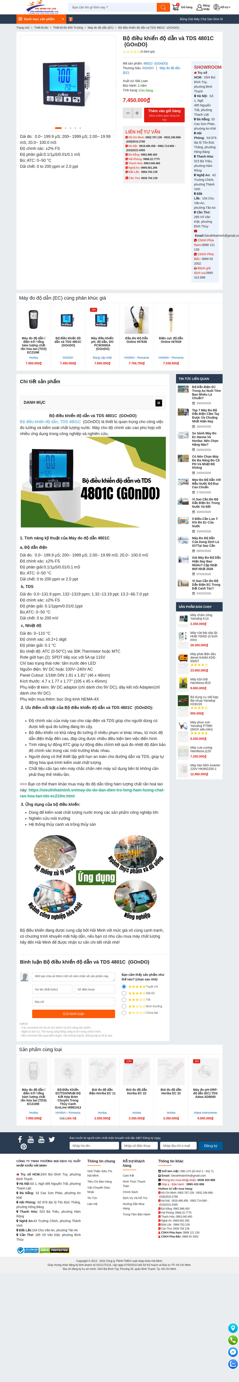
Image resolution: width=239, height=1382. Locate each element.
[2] (124, 1006)
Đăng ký (210, 1146)
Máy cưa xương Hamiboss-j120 (201, 749)
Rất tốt (138, 993)
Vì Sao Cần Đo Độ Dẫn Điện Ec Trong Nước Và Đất (206, 503)
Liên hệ (92, 1204)
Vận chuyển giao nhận (98, 1190)
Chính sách (130, 1192)
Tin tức (92, 1198)
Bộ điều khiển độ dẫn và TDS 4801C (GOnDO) (68, 341)
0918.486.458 (147, 146)
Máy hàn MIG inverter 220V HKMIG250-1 (205, 767)
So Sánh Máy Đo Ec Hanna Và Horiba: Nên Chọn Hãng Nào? (205, 438)
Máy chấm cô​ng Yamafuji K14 (201, 616)
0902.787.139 (153, 137)
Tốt (136, 999)
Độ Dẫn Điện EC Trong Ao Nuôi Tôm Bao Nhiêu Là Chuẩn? (206, 392)
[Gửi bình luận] (73, 1014)
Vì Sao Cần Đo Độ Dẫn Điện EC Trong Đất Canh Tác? (206, 584)
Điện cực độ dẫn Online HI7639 (171, 340)
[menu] (158, 403)
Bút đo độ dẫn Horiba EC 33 (171, 1091)
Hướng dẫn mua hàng (133, 1206)
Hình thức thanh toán (134, 1184)
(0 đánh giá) (139, 52)
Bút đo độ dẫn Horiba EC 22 (136, 1091)
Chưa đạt (140, 1013)
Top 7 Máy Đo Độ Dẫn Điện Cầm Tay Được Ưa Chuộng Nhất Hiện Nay (205, 415)
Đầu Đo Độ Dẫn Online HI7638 (136, 340)
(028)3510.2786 (135, 141)
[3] (124, 999)
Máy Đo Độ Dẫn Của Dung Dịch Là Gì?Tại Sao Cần (205, 541)
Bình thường (142, 1006)
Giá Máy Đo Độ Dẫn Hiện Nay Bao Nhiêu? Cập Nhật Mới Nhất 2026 (206, 563)
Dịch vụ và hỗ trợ (135, 1198)
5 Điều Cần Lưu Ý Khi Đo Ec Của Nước (205, 522)
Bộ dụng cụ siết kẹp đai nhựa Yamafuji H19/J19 (204, 700)
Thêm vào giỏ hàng (164, 115)
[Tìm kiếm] (163, 7)
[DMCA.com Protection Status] (54, 1250)
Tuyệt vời (140, 986)
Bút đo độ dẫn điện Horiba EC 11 (102, 1091)
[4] (124, 993)
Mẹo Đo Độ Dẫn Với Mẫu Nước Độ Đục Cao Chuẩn (206, 483)
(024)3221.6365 (135, 150)
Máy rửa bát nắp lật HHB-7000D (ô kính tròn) (203, 636)
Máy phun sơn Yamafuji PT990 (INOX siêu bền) (201, 725)
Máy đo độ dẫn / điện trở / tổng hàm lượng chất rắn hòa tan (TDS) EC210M (34, 345)
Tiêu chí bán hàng (99, 1181)
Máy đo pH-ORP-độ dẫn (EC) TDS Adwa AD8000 (205, 1093)
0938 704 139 (181, 1228)
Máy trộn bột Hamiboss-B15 (200, 681)
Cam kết (128, 1175)
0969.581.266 (149, 167)
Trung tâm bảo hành (136, 1214)
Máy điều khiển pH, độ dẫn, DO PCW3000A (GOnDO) (102, 343)
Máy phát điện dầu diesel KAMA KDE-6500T (203, 657)
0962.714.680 (166, 146)
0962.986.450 (149, 154)
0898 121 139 (191, 1232)
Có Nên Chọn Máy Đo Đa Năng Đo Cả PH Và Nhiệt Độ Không (206, 462)
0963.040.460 (152, 163)
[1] (124, 1013)
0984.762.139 (149, 172)
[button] (222, 7)
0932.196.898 (172, 137)
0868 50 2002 (190, 1236)
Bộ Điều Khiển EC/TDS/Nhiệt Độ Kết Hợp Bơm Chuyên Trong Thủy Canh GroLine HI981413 (68, 1098)
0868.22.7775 (151, 159)
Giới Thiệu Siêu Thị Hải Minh (99, 1173)
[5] (124, 986)
